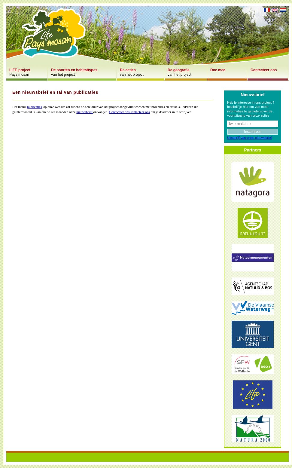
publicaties (34, 107)
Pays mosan (19, 72)
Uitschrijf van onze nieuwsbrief (249, 137)
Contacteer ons (119, 112)
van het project (74, 72)
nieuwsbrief (84, 112)
